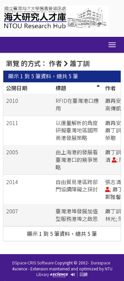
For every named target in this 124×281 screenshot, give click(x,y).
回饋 (84, 274)
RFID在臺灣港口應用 (77, 104)
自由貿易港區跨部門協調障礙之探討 (77, 185)
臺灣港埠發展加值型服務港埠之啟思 (77, 215)
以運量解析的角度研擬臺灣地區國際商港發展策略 (77, 130)
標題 (61, 88)
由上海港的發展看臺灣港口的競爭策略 (77, 159)
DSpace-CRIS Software (33, 262)
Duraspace (100, 262)
